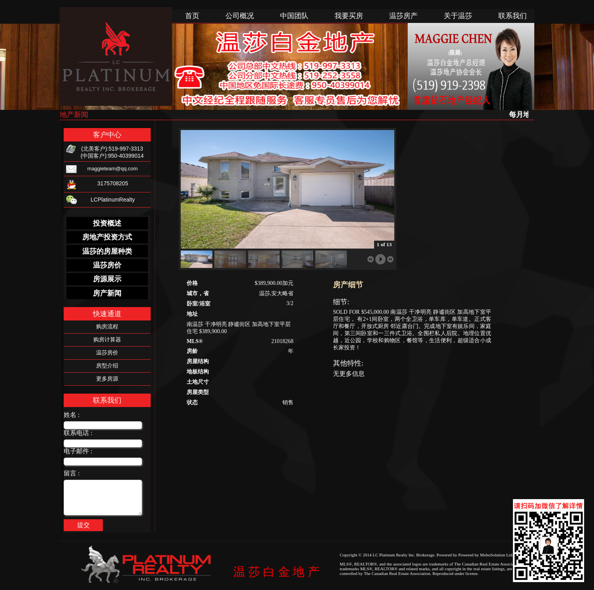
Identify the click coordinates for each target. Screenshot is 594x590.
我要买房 (349, 16)
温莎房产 (403, 16)
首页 (192, 16)
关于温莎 (458, 16)
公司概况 (239, 16)
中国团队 (294, 16)
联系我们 (512, 16)
